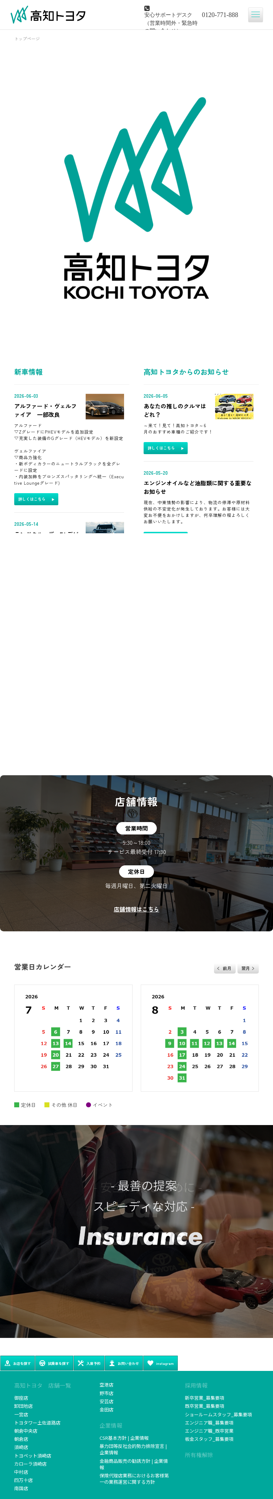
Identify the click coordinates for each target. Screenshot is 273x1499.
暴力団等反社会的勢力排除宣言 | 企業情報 (133, 1449)
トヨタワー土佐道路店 (37, 1422)
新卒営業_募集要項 (204, 1397)
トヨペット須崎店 (32, 1455)
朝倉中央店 (25, 1430)
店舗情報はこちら (136, 909)
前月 (227, 968)
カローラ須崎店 (30, 1463)
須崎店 (21, 1447)
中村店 (21, 1471)
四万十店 (23, 1480)
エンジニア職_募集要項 (209, 1422)
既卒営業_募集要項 (204, 1405)
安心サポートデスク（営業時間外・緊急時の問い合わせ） (171, 22)
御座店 (21, 1397)
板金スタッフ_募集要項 (209, 1438)
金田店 (106, 1409)
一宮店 (21, 1414)
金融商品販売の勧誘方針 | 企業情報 (134, 1464)
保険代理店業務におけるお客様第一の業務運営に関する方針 (134, 1478)
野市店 (106, 1393)
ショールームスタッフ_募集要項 (218, 1414)
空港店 (106, 1384)
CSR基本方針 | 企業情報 (124, 1437)
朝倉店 (21, 1438)
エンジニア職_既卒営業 (209, 1430)
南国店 (21, 1488)
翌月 (245, 968)
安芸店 (106, 1401)
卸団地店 (23, 1405)
